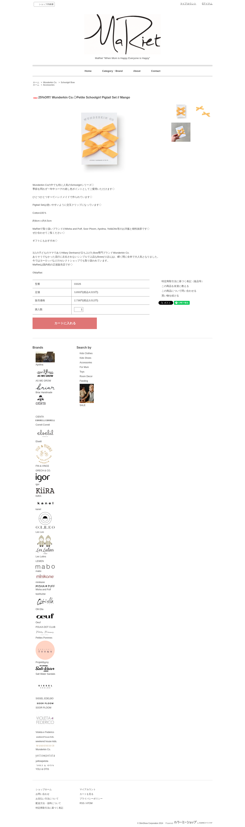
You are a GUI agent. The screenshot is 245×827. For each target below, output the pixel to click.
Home (88, 71)
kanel (45, 505)
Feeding (84, 381)
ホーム (36, 82)
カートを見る (86, 794)
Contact (155, 71)
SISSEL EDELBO (45, 688)
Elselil (45, 435)
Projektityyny (45, 652)
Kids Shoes (85, 358)
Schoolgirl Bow (68, 82)
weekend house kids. (46, 739)
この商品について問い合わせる (179, 290)
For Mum (84, 367)
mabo (45, 568)
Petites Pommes (45, 634)
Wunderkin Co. (50, 82)
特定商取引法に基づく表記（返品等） (183, 281)
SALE (87, 395)
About (136, 71)
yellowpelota (45, 757)
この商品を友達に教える (175, 286)
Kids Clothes (86, 353)
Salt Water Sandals (45, 670)
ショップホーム (44, 789)
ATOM (89, 803)
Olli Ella (45, 604)
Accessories (48, 85)
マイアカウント (188, 3)
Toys (82, 371)
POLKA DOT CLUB (45, 627)
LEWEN (40, 561)
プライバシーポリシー (91, 798)
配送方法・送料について (48, 803)
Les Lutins (44, 546)
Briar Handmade (45, 389)
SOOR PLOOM (45, 705)
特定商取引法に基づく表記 (49, 808)
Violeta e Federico (45, 722)
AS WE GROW (45, 375)
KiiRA (45, 492)
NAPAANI (41, 594)
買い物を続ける (170, 295)
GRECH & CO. (43, 470)
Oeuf (45, 618)
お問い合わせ (42, 794)
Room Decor (86, 376)
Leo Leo (45, 523)
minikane (45, 579)
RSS (82, 803)
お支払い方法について (47, 798)
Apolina (45, 359)
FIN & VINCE (44, 455)
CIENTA (41, 406)
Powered (189, 823)
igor (43, 479)
